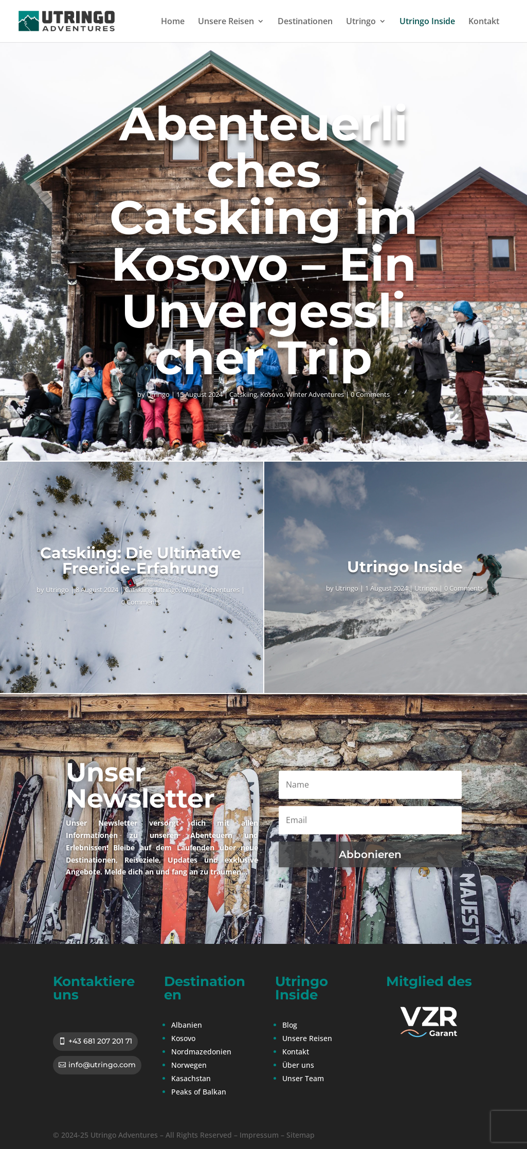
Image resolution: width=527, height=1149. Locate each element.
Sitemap (300, 1135)
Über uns (298, 1065)
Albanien (186, 1025)
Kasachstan (191, 1078)
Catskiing (243, 394)
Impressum (259, 1135)
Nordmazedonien (201, 1051)
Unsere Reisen (226, 22)
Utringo (361, 22)
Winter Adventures (315, 394)
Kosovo (271, 394)
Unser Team (303, 1078)
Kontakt (483, 22)
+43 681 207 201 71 (100, 1041)
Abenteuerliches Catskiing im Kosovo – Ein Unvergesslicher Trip (263, 240)
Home (173, 22)
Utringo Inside (427, 22)
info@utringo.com (102, 1064)
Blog (289, 1025)
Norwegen (189, 1065)
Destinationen (305, 22)
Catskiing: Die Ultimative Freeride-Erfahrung (140, 560)
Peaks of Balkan (198, 1092)
